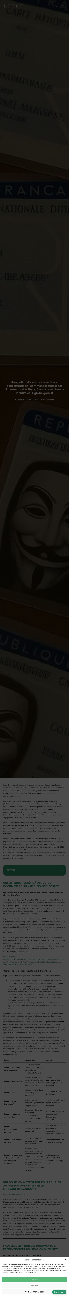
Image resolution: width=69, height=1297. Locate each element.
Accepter (34, 1280)
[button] (66, 1260)
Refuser (34, 1286)
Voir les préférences (34, 1292)
